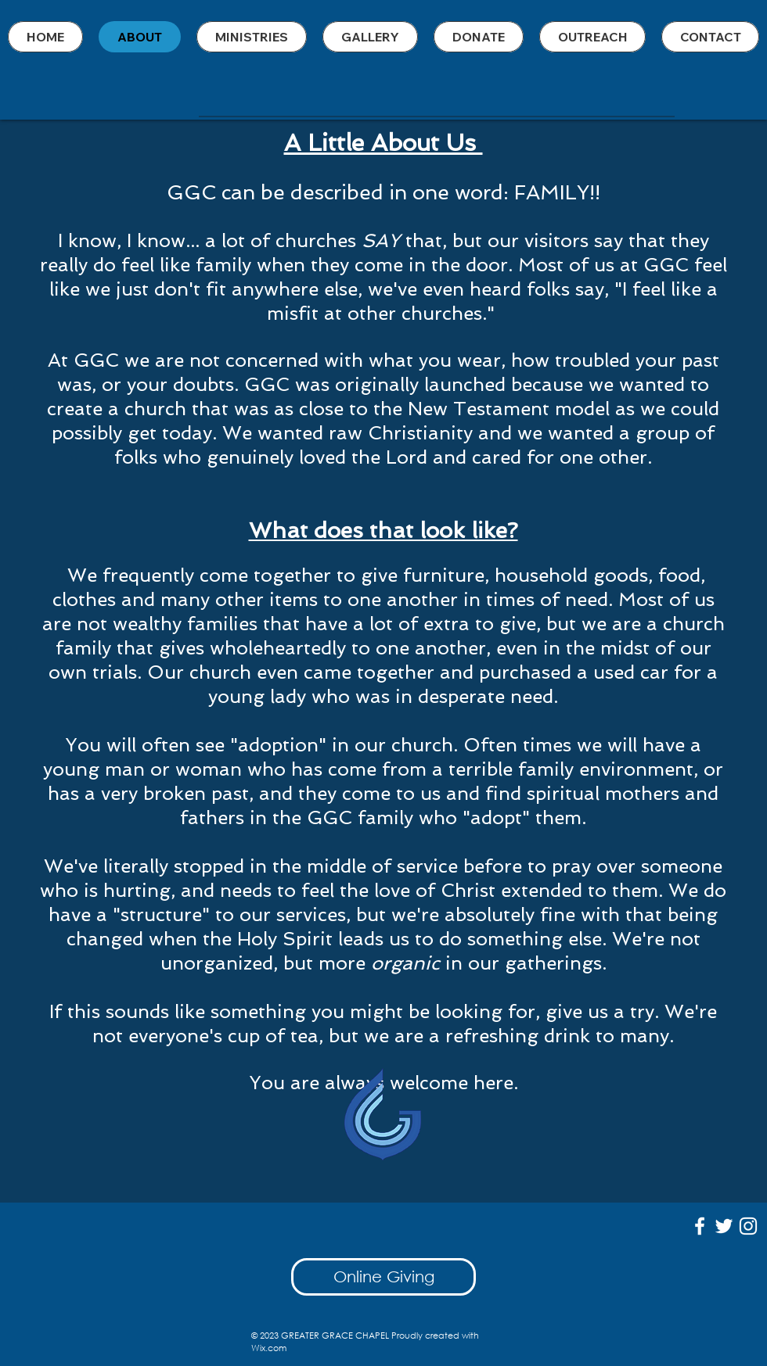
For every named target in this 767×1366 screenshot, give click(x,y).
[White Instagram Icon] (748, 1226)
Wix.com (268, 1348)
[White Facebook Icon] (699, 1226)
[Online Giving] (383, 1277)
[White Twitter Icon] (724, 1226)
